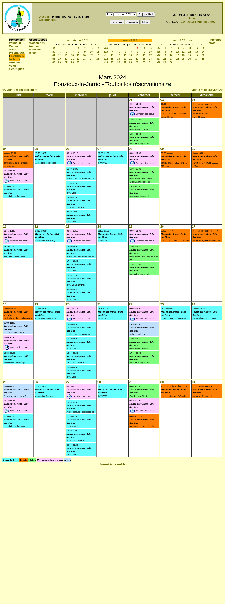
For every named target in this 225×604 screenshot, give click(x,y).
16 (84, 55)
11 (97, 51)
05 (36, 149)
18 (97, 55)
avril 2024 (179, 40)
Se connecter (48, 19)
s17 (158, 58)
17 (91, 55)
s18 (158, 62)
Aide (192, 18)
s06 (53, 51)
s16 (158, 55)
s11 (106, 55)
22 (78, 58)
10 (91, 51)
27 (66, 62)
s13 (106, 62)
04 (4, 149)
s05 (53, 48)
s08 (53, 58)
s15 (158, 51)
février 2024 (80, 40)
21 (72, 58)
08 (130, 149)
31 (150, 62)
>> (190, 40)
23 (84, 58)
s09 (53, 62)
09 (162, 149)
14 (72, 55)
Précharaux (17, 52)
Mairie (13, 49)
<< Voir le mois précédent (19, 89)
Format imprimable (113, 464)
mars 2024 (130, 40)
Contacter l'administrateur (199, 21)
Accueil (44, 16)
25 (97, 58)
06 (68, 149)
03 (193, 99)
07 (99, 149)
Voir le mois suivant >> (207, 89)
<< (68, 40)
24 (91, 58)
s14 (158, 48)
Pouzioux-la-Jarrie (17, 57)
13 (66, 55)
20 (66, 58)
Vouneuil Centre (15, 44)
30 (144, 62)
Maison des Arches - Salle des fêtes (37, 47)
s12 (106, 58)
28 (72, 62)
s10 (106, 51)
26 (59, 62)
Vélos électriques (16, 67)
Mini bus (15, 62)
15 (78, 55)
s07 (53, 55)
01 (130, 99)
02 (162, 99)
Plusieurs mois (215, 41)
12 (59, 55)
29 (78, 62)
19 (59, 58)
